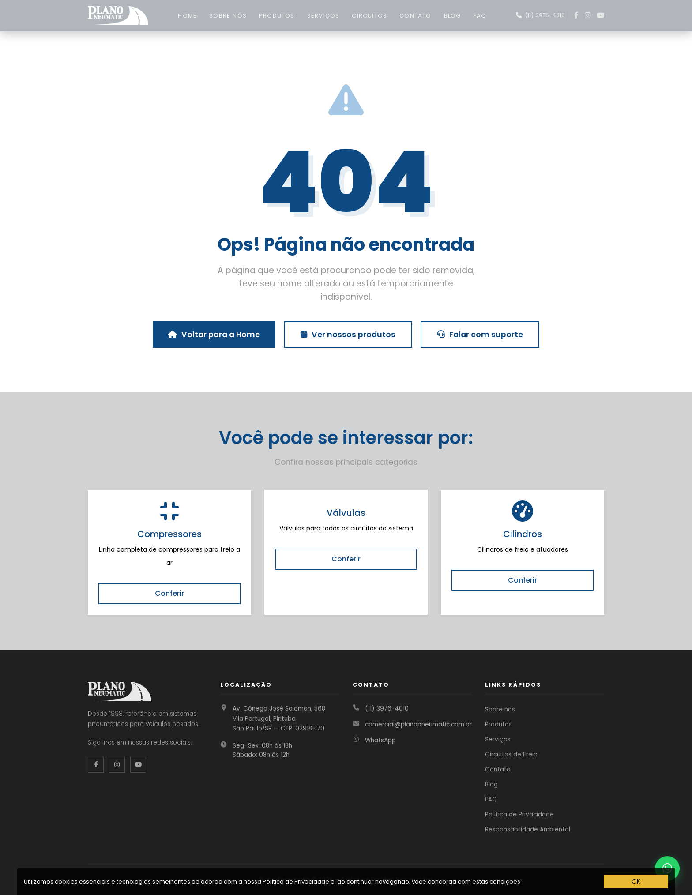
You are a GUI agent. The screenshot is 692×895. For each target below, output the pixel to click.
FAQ (479, 15)
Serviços (498, 739)
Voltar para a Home (214, 334)
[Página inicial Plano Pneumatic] (118, 15)
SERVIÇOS (323, 15)
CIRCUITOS (369, 15)
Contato (498, 769)
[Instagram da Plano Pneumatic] (117, 765)
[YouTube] (600, 16)
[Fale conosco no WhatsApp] (540, 15)
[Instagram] (587, 16)
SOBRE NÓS (228, 15)
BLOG (452, 15)
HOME (187, 15)
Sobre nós (500, 709)
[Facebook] (576, 16)
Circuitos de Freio (511, 754)
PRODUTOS (277, 15)
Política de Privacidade (519, 814)
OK (636, 881)
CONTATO (415, 15)
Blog (491, 784)
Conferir (169, 593)
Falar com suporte (480, 334)
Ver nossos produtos (348, 334)
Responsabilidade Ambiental (527, 829)
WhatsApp (380, 740)
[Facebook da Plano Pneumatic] (96, 765)
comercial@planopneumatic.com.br (418, 724)
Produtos (498, 724)
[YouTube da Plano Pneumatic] (138, 765)
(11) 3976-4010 (387, 708)
